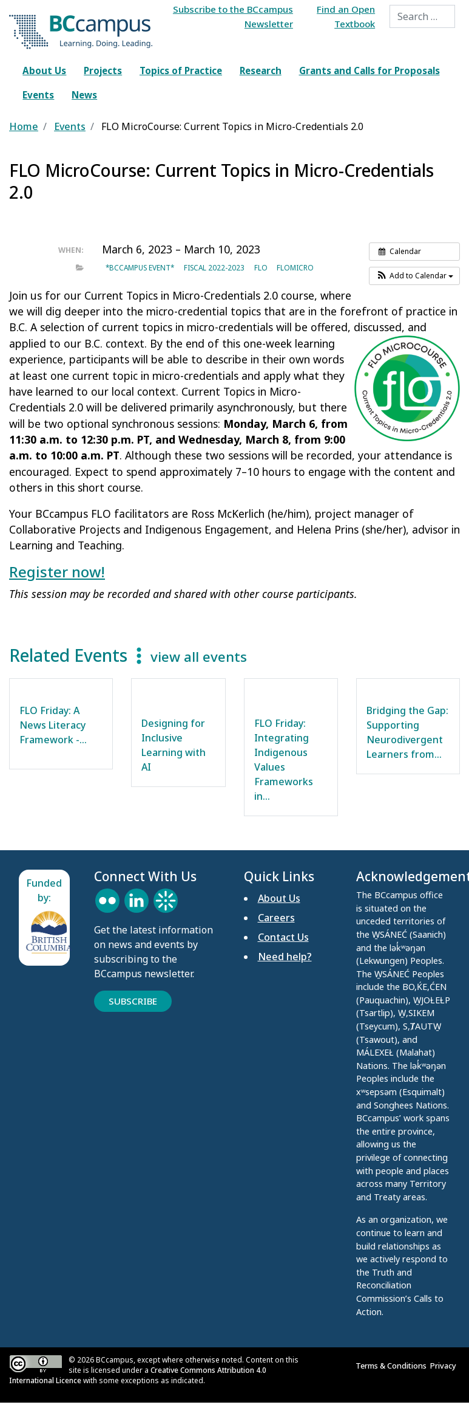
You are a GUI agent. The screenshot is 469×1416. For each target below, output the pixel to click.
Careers (276, 917)
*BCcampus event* (140, 267)
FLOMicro (295, 267)
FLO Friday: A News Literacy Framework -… (53, 725)
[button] (414, 275)
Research (261, 70)
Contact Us (283, 937)
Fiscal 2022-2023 (214, 267)
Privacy (445, 1365)
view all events (198, 656)
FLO (261, 267)
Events (38, 95)
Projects (103, 70)
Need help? (285, 956)
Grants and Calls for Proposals (369, 70)
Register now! (57, 572)
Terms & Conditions (393, 1365)
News (84, 95)
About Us (44, 70)
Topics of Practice (181, 70)
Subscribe (133, 1001)
